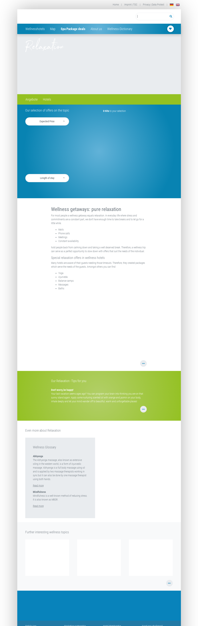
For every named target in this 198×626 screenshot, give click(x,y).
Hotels (47, 99)
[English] (178, 4)
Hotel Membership (112, 618)
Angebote (31, 99)
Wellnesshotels (35, 29)
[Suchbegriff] (151, 16)
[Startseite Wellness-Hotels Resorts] (54, 16)
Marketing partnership (75, 618)
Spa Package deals (73, 29)
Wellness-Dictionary (119, 29)
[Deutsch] (172, 4)
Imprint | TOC (130, 4)
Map (52, 29)
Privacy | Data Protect (153, 4)
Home (116, 4)
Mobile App (30, 618)
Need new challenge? (152, 618)
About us (96, 29)
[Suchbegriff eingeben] (151, 16)
